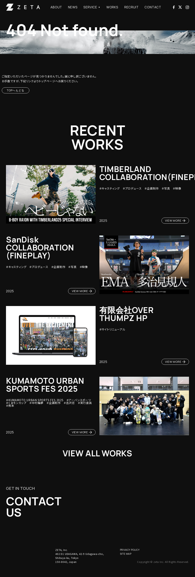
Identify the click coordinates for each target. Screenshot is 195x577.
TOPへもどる (16, 90)
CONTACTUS (40, 511)
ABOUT (56, 7)
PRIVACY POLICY (130, 557)
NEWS (72, 7)
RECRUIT (131, 7)
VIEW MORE (175, 220)
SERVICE (90, 7)
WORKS (112, 7)
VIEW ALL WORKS (97, 454)
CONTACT (153, 7)
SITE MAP (126, 561)
